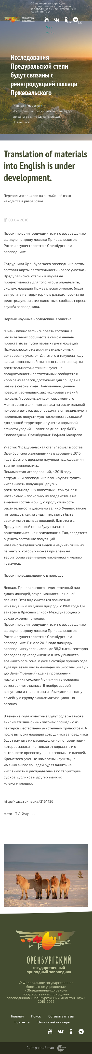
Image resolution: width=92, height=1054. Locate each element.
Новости (34, 105)
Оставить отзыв (61, 1016)
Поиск (36, 1016)
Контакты (22, 1022)
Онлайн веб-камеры (54, 1022)
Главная (17, 1016)
